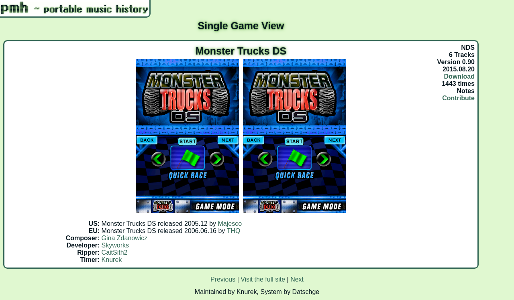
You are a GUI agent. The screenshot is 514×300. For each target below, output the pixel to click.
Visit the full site (263, 279)
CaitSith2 (115, 252)
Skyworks (115, 245)
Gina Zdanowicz (125, 238)
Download (459, 76)
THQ (234, 230)
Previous (222, 279)
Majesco (230, 223)
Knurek (112, 259)
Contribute (458, 98)
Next (297, 279)
